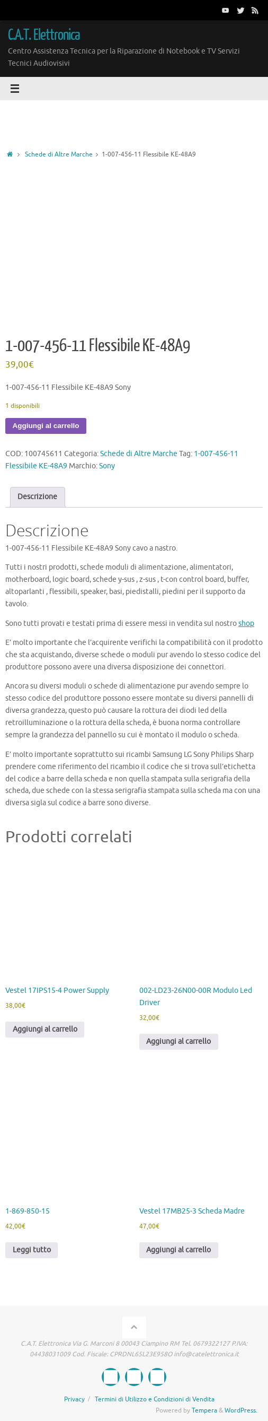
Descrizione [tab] (37, 496)
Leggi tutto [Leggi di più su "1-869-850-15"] (32, 1249)
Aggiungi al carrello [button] (45, 1029)
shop (246, 623)
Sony (107, 465)
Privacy (74, 1399)
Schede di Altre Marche (59, 154)
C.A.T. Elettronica (44, 35)
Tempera (204, 1410)
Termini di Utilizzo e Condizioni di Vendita (155, 1399)
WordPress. (241, 1410)
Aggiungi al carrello (46, 426)
